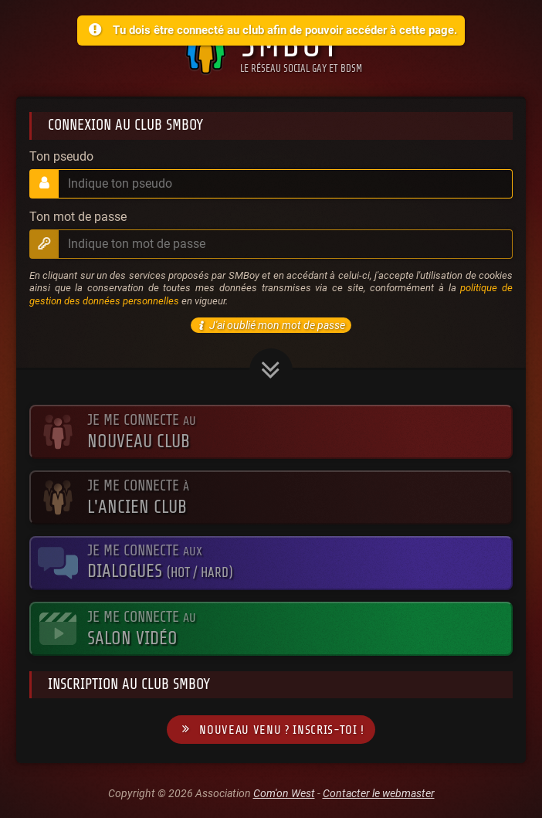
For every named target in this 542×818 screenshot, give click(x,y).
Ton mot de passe (78, 217)
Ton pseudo (61, 157)
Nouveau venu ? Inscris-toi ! (271, 729)
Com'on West (284, 793)
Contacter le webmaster (379, 793)
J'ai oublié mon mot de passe (269, 325)
